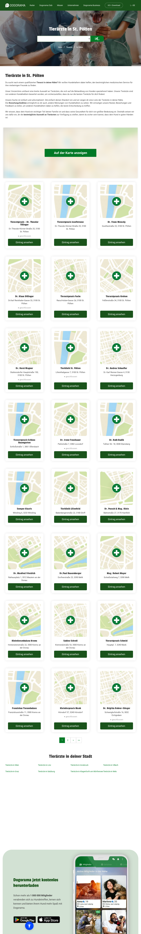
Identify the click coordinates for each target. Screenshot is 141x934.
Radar (32, 5)
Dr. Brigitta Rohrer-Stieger (116, 708)
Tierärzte (69, 47)
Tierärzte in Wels (110, 771)
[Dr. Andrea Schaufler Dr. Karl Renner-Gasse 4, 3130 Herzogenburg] (117, 360)
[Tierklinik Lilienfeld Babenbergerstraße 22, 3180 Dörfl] (70, 497)
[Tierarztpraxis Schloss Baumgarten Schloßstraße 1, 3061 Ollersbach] (24, 430)
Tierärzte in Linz (44, 765)
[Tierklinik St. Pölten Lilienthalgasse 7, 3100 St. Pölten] (70, 360)
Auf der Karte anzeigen (70, 152)
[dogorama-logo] (15, 5)
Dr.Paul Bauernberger (70, 573)
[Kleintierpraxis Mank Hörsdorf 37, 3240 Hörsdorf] (70, 700)
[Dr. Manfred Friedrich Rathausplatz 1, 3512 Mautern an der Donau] (24, 563)
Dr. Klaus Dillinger (24, 296)
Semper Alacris (24, 508)
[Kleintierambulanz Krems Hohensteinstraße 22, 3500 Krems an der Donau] (24, 630)
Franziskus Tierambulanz (24, 708)
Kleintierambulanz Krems (24, 640)
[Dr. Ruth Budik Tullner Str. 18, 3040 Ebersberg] (117, 430)
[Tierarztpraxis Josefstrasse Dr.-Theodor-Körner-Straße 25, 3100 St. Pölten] (70, 215)
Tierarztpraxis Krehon (116, 296)
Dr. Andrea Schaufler (116, 368)
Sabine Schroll (70, 640)
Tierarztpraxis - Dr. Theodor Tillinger (24, 223)
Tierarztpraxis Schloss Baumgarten (24, 441)
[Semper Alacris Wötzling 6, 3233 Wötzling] (24, 497)
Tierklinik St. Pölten (70, 368)
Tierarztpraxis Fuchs (70, 296)
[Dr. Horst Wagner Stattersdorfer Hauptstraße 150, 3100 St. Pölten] (24, 360)
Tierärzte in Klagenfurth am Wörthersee (86, 771)
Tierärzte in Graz (12, 771)
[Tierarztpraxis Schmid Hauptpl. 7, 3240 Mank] (117, 630)
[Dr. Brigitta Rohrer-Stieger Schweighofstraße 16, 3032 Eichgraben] (117, 700)
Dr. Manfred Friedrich (24, 573)
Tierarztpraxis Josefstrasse (70, 221)
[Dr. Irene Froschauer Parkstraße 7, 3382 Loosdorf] (70, 430)
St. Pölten (79, 47)
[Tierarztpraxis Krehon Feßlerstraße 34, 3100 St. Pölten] (117, 288)
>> (79, 740)
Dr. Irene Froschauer (70, 439)
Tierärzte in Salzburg (46, 771)
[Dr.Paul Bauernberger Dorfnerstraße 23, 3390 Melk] (70, 563)
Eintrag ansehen (24, 242)
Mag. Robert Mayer (116, 573)
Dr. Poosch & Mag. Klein (116, 508)
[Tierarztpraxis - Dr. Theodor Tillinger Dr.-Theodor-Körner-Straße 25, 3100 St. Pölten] (24, 215)
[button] (17, 926)
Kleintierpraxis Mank (70, 708)
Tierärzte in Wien (12, 765)
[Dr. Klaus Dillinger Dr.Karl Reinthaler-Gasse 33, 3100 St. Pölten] (24, 288)
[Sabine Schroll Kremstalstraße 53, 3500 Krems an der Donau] (70, 630)
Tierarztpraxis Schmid (117, 640)
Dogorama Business (91, 5)
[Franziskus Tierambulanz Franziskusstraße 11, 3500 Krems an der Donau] (24, 700)
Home (60, 47)
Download (114, 5)
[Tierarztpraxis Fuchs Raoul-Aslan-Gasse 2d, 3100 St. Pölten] (70, 288)
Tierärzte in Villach (110, 765)
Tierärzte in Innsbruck (79, 765)
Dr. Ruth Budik (116, 439)
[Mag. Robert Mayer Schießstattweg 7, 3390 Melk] (117, 563)
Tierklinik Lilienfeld (70, 508)
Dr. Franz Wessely (117, 221)
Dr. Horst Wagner (24, 368)
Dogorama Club (45, 5)
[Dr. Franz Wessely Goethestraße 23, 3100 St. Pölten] (117, 215)
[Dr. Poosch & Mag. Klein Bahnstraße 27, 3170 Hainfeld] (117, 497)
